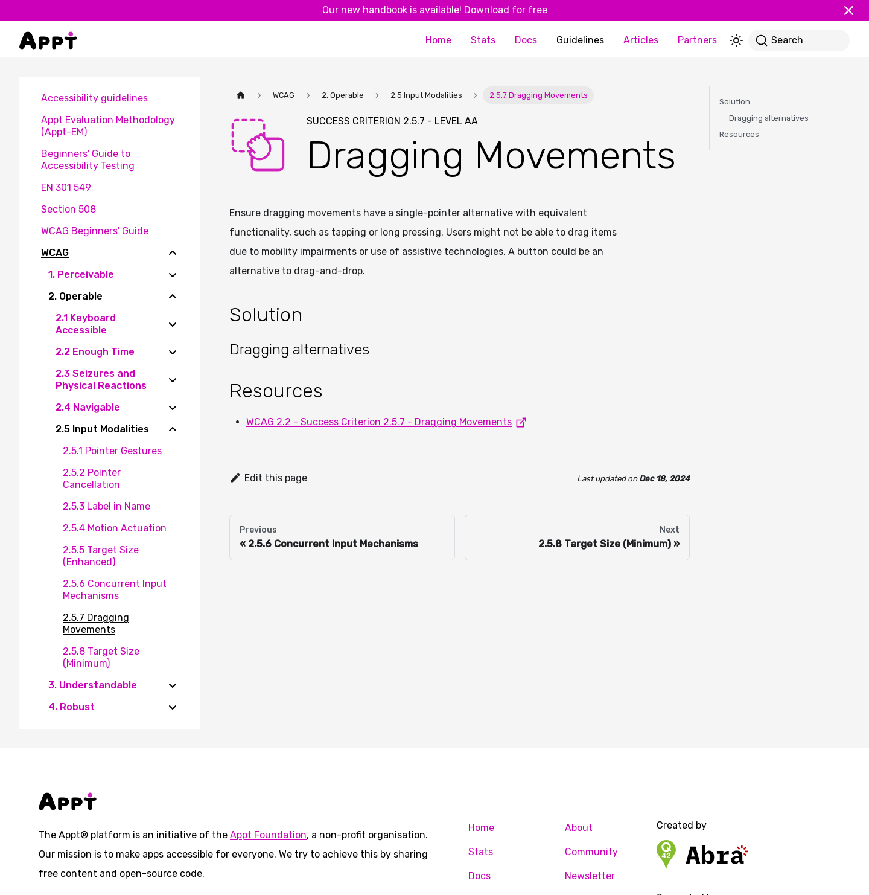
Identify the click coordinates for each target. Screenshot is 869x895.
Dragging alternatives (769, 118)
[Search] (799, 40)
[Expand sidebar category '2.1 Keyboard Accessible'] (172, 324)
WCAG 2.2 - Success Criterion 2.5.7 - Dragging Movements (388, 422)
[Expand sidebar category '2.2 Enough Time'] (172, 352)
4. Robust (71, 707)
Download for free (505, 10)
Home (438, 40)
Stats (483, 40)
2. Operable (75, 296)
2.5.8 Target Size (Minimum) (101, 657)
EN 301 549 (66, 187)
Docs (526, 40)
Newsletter (590, 876)
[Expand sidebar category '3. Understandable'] (172, 685)
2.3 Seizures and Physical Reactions (101, 379)
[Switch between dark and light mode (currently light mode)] (736, 40)
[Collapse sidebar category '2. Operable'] (172, 296)
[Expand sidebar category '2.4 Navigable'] (172, 407)
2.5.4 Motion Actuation (115, 528)
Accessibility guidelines (94, 98)
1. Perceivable (81, 274)
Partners (697, 40)
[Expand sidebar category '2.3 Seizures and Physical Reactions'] (172, 380)
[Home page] (240, 95)
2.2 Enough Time (95, 352)
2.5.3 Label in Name (106, 506)
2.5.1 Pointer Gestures (112, 451)
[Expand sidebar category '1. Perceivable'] (172, 274)
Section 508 (68, 209)
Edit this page (268, 478)
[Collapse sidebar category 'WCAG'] (172, 253)
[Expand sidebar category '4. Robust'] (172, 707)
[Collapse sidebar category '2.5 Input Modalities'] (172, 429)
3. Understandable (92, 685)
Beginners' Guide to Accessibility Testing (88, 160)
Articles (640, 40)
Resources (739, 134)
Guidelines (580, 40)
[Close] (854, 10)
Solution (734, 101)
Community (591, 852)
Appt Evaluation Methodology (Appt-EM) (108, 126)
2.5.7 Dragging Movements (96, 623)
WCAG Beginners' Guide (94, 231)
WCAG (55, 252)
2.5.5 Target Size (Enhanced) (101, 556)
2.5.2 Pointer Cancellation (92, 478)
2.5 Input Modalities (102, 429)
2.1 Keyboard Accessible (86, 324)
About (579, 827)
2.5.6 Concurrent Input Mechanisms (115, 589)
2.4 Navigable (88, 407)
